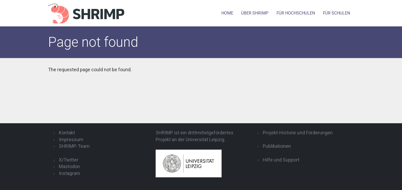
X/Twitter (68, 160)
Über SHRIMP (255, 13)
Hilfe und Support (281, 160)
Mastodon (69, 166)
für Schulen (336, 13)
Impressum (71, 139)
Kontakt (67, 132)
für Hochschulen (295, 13)
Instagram (69, 173)
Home (227, 13)
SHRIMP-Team (74, 146)
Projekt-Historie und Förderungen (298, 132)
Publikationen (277, 146)
